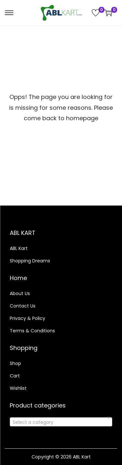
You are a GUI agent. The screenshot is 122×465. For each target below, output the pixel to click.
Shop (15, 363)
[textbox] (61, 426)
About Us (20, 293)
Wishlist (18, 388)
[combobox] (61, 421)
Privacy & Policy (27, 318)
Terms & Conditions (32, 330)
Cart (15, 376)
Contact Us (22, 306)
